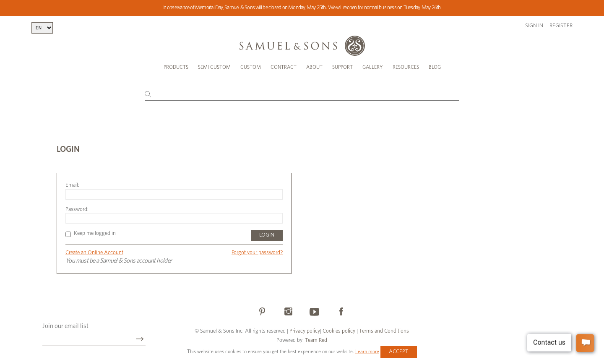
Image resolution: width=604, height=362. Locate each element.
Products (176, 67)
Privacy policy (304, 331)
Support (342, 67)
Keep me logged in (90, 233)
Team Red (316, 340)
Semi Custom (214, 67)
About (314, 67)
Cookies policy (339, 331)
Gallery (372, 67)
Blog (435, 67)
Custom (250, 67)
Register (561, 26)
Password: (77, 209)
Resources (406, 67)
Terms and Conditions (383, 331)
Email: (72, 185)
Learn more (367, 351)
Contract (284, 67)
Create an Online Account (94, 252)
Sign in (534, 26)
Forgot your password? (257, 252)
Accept (399, 351)
